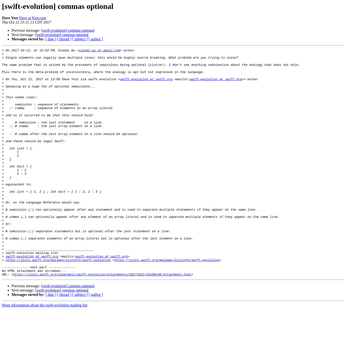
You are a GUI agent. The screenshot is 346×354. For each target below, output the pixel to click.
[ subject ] (80, 39)
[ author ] (96, 39)
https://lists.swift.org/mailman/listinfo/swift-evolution (58, 301)
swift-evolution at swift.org (146, 85)
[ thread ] (64, 39)
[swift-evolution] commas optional (67, 30)
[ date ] (50, 39)
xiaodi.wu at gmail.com (99, 51)
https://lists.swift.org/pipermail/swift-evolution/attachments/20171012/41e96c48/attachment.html (102, 319)
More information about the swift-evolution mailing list (44, 350)
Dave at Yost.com (32, 18)
